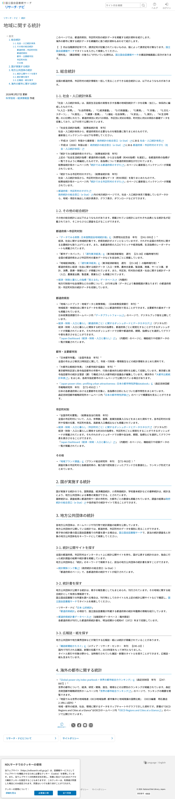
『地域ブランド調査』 (71, 461)
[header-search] (126, 5)
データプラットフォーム (110, 315)
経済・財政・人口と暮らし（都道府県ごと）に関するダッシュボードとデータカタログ (105, 323)
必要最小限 (43, 792)
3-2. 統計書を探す (21, 76)
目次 (9, 36)
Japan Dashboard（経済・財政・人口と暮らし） (88, 338)
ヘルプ (155, 5)
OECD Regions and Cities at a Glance (140, 710)
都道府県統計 (68, 611)
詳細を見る (11, 792)
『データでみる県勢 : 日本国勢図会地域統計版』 (84, 237)
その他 (20, 62)
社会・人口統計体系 (152, 140)
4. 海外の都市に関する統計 (23, 83)
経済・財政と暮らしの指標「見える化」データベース (87, 279)
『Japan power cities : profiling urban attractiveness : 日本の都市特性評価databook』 (105, 383)
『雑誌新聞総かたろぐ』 (72, 646)
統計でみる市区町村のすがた (107, 181)
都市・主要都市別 (25, 56)
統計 (23, 18)
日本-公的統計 (84, 607)
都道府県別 (22, 53)
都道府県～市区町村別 (27, 49)
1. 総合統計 (15, 39)
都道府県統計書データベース (75, 616)
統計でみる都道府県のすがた (107, 165)
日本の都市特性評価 (117, 395)
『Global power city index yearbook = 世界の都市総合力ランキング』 (96, 679)
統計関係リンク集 (69, 568)
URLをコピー (61, 725)
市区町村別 (22, 59)
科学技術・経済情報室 (17, 98)
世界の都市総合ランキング (115, 691)
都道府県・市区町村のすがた (75, 191)
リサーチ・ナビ (11, 18)
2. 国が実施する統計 (19, 66)
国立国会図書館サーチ (127, 54)
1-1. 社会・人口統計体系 (24, 43)
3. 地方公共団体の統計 (20, 70)
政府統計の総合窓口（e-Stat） (114, 140)
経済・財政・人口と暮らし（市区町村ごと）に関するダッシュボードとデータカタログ (105, 427)
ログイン (167, 5)
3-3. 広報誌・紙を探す (23, 80)
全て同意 (67, 792)
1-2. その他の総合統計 (23, 46)
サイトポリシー (99, 789)
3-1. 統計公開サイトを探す (25, 73)
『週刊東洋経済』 (94, 254)
